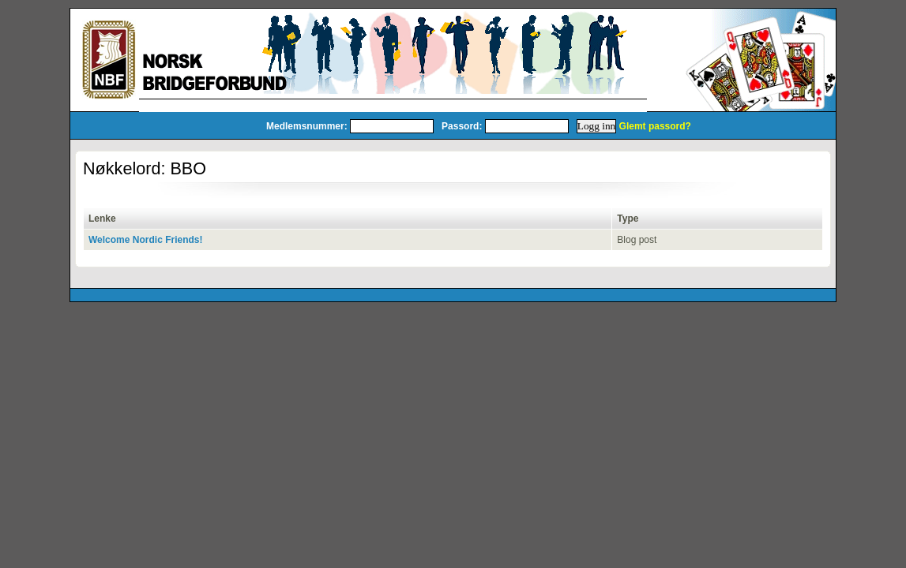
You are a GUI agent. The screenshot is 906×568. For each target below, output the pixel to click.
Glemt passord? (655, 126)
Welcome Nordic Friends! (145, 239)
